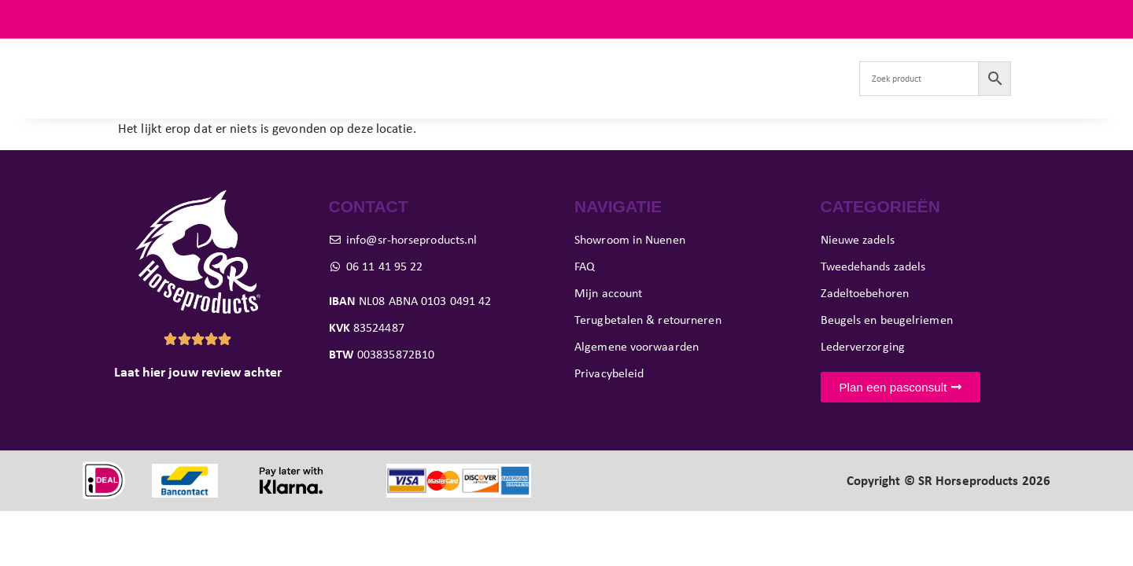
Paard (452, 78)
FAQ (1038, 19)
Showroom (617, 78)
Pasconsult (532, 78)
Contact (810, 78)
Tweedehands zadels (346, 78)
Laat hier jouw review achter (198, 371)
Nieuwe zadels (225, 78)
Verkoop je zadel (719, 78)
